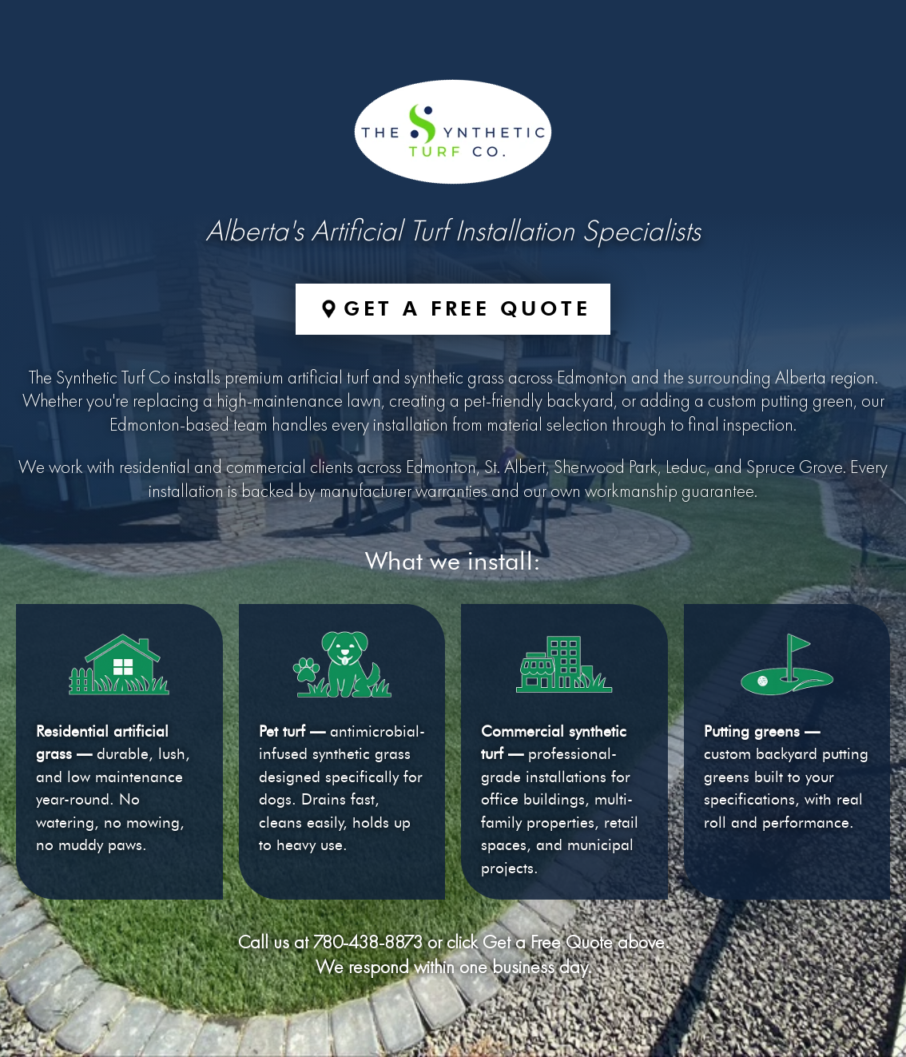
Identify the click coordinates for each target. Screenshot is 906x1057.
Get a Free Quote (467, 308)
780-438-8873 (368, 943)
